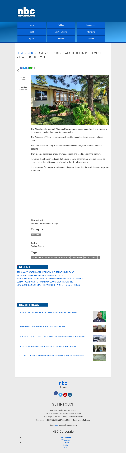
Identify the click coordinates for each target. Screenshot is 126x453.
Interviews (91, 32)
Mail (65, 448)
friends (94, 257)
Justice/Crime (61, 32)
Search (91, 39)
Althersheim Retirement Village (57, 257)
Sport (31, 39)
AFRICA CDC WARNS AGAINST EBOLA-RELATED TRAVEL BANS (45, 272)
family (86, 257)
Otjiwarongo (77, 257)
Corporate (61, 39)
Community (36, 235)
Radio (65, 445)
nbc (63, 383)
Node (30, 53)
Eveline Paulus (37, 257)
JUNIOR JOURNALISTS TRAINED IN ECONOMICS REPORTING (45, 282)
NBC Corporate (65, 437)
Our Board (65, 442)
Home (31, 25)
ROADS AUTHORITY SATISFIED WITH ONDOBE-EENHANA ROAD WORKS (50, 278)
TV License (66, 440)
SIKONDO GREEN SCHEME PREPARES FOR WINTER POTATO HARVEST (49, 285)
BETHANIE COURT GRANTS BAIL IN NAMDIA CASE (40, 275)
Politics (61, 25)
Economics (91, 25)
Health (31, 32)
